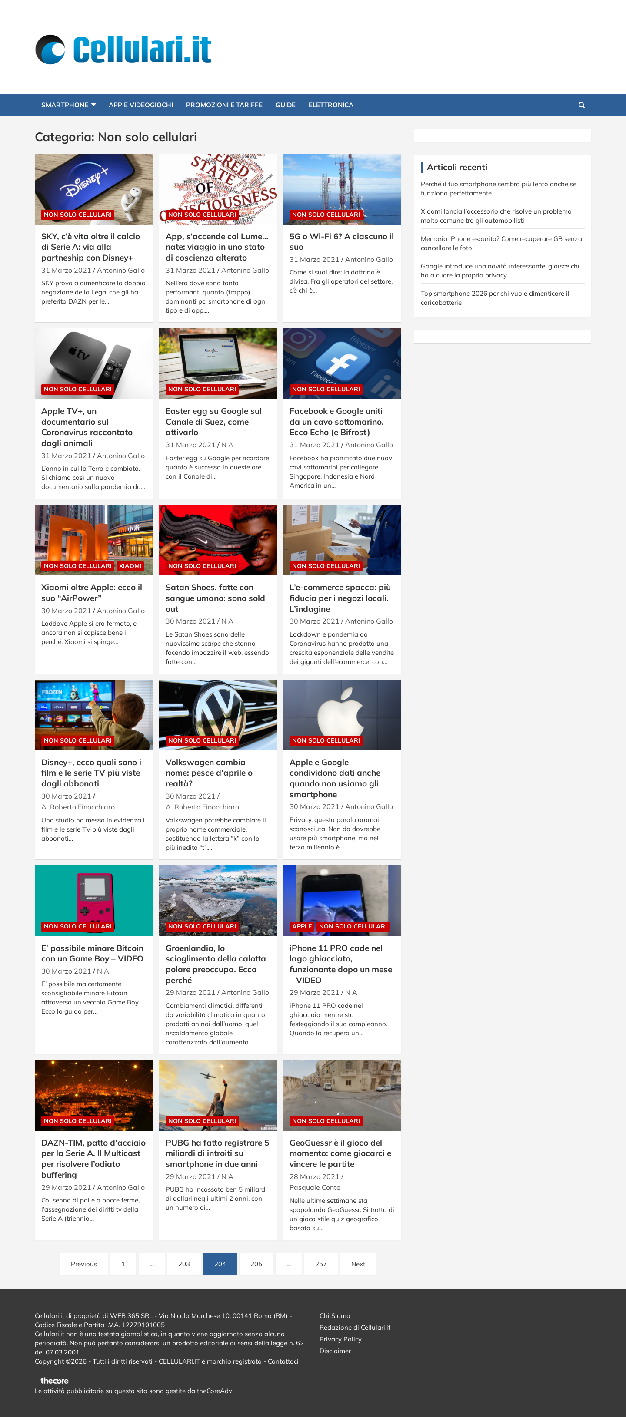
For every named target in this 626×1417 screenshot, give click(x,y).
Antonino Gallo (121, 270)
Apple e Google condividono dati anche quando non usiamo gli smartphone (335, 778)
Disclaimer (335, 1351)
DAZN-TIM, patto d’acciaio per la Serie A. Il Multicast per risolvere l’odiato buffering (93, 1158)
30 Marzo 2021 (66, 610)
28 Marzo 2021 (315, 1176)
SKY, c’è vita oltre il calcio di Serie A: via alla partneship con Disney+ (90, 247)
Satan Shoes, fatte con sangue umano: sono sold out (215, 598)
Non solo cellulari (78, 214)
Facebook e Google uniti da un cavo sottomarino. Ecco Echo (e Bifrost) (337, 421)
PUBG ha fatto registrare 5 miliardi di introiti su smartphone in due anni (217, 1153)
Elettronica (331, 105)
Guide (286, 105)
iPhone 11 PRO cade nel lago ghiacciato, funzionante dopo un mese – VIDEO (341, 964)
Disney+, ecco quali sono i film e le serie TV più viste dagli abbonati (91, 773)
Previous (84, 1264)
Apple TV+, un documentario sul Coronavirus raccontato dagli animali (87, 427)
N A (227, 444)
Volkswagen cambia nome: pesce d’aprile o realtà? (209, 773)
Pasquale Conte (315, 1187)
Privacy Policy (341, 1339)
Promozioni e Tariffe (224, 105)
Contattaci (283, 1361)
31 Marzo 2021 (66, 270)
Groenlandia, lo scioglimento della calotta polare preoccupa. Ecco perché (216, 964)
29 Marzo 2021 (191, 992)
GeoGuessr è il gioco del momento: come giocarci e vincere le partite (340, 1153)
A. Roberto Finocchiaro (78, 807)
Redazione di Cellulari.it (355, 1327)
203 (184, 1264)
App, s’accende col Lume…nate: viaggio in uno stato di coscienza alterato (217, 247)
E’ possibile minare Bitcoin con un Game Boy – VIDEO (92, 953)
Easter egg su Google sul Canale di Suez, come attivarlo (214, 421)
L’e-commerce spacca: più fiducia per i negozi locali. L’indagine (340, 598)
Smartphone (64, 105)
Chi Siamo (335, 1315)
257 (321, 1264)
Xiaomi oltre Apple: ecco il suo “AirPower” (91, 592)
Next (358, 1264)
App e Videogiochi (141, 105)
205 (256, 1264)
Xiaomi (130, 566)
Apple (302, 926)
